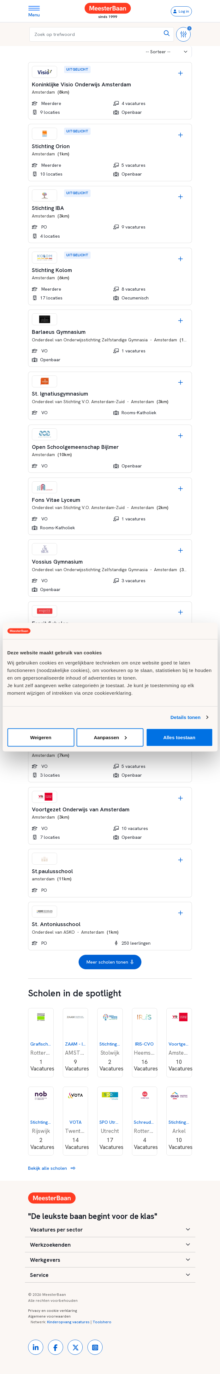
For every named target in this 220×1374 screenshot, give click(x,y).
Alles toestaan (179, 737)
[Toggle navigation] (36, 11)
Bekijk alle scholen (51, 1168)
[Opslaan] (180, 73)
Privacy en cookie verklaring (52, 1310)
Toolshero (101, 1322)
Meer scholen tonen (109, 962)
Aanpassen (110, 737)
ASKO (69, 932)
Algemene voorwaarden (49, 1316)
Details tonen (185, 717)
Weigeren (40, 737)
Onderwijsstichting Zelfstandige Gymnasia (105, 340)
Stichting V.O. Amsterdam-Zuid (94, 401)
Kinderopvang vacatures (68, 1322)
